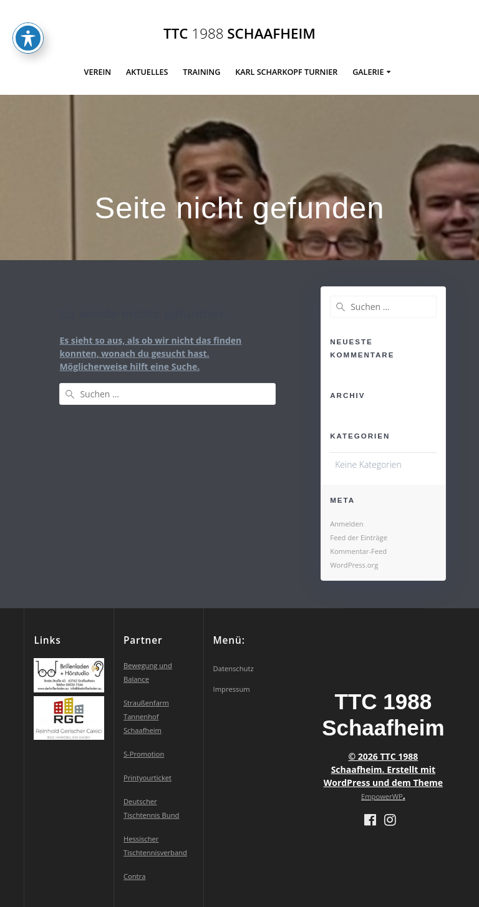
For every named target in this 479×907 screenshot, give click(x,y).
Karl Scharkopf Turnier (286, 72)
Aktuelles (147, 72)
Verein (98, 72)
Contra (134, 876)
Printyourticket (147, 777)
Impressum (231, 689)
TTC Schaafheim (239, 34)
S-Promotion (143, 754)
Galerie (368, 72)
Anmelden (346, 523)
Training (201, 72)
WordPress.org (354, 565)
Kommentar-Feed (358, 551)
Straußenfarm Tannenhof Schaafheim (146, 716)
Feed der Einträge (358, 537)
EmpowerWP (382, 796)
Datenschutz (233, 668)
